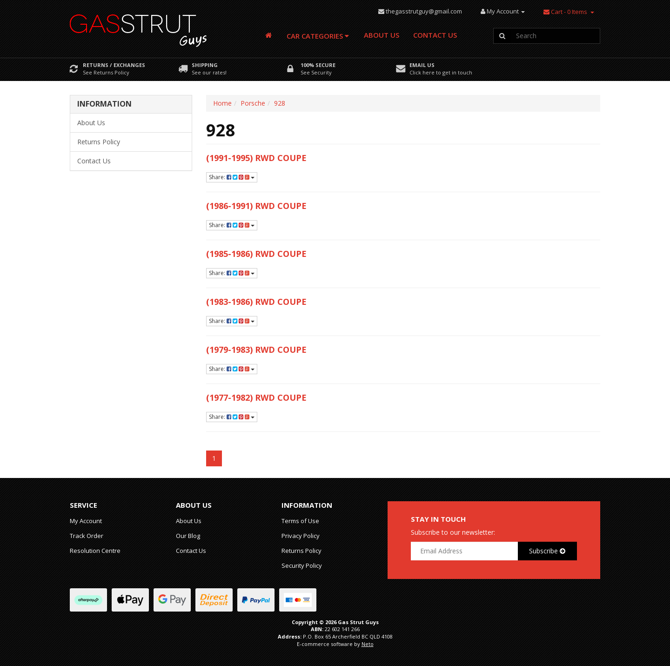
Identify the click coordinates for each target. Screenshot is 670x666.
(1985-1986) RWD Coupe (256, 253)
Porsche (253, 103)
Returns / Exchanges (114, 64)
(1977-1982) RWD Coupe (256, 397)
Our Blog (188, 535)
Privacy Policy (300, 535)
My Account (86, 521)
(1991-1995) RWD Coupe (256, 157)
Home (222, 103)
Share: (232, 177)
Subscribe (547, 550)
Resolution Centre (95, 550)
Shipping (205, 64)
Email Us (422, 64)
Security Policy (301, 565)
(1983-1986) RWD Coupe (256, 301)
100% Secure (318, 64)
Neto (368, 643)
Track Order (86, 535)
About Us (381, 35)
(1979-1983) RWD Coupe (256, 349)
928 (279, 103)
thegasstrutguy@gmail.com (424, 11)
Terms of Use (300, 521)
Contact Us (435, 35)
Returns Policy (98, 141)
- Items (565, 11)
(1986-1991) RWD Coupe (256, 205)
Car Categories (318, 35)
